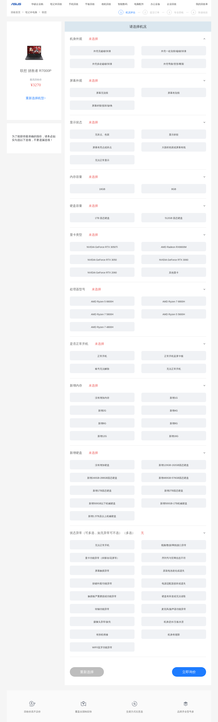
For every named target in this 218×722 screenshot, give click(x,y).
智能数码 (122, 4)
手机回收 (73, 4)
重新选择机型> (36, 98)
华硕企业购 (37, 4)
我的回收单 (202, 4)
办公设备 (155, 4)
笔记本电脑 (31, 12)
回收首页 (15, 12)
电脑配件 (139, 4)
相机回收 (106, 4)
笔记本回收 (56, 4)
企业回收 (171, 4)
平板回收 (90, 4)
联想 (44, 12)
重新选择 (87, 672)
